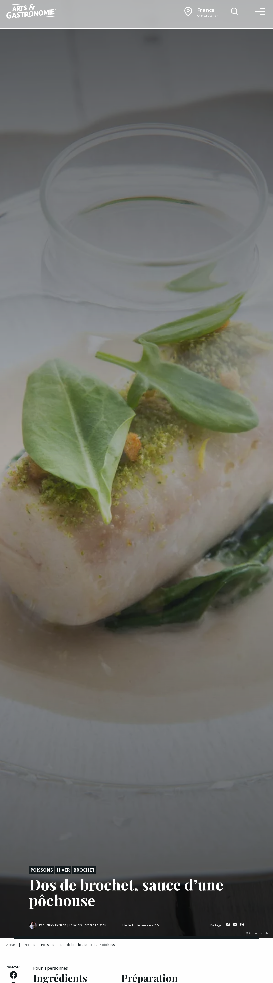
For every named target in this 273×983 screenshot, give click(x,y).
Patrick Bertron (55, 925)
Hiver (63, 870)
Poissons (41, 870)
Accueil (11, 945)
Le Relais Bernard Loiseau (87, 925)
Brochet (84, 870)
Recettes (29, 945)
